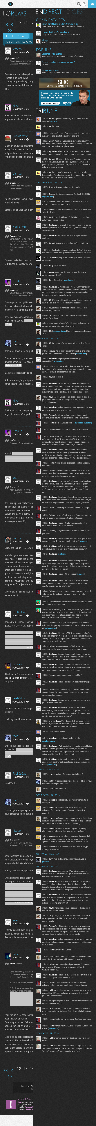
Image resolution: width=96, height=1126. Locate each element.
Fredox (17, 538)
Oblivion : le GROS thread (26, 41)
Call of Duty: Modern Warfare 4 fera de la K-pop (61, 24)
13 (25, 22)
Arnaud (17, 281)
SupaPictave (21, 136)
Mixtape (45, 40)
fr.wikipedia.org (51, 631)
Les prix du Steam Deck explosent (56, 32)
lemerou (18, 49)
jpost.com (62, 557)
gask (15, 920)
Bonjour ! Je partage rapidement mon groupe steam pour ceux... (65, 72)
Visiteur (18, 173)
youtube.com (69, 280)
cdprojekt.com (48, 196)
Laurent (18, 664)
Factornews (16, 35)
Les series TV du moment (52, 54)
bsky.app (53, 121)
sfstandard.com (59, 361)
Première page (6, 25)
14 (32, 22)
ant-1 (16, 477)
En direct (49, 11)
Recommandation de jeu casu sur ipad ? (58, 62)
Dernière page (10, 30)
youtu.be (46, 865)
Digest (76, 11)
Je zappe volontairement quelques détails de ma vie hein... (63, 43)
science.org (52, 768)
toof (15, 341)
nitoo (16, 954)
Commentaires (50, 19)
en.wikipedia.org (49, 744)
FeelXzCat (19, 612)
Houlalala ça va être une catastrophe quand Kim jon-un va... (64, 26)
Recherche (79, 4)
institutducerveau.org (51, 425)
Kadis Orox (20, 227)
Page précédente (12, 25)
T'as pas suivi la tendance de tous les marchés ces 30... (62, 34)
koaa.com (84, 544)
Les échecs (46, 64)
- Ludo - (17, 830)
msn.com (81, 577)
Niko (16, 105)
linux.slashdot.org (60, 331)
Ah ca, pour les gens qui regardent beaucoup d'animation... (63, 56)
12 (18, 22)
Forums (44, 49)
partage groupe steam (51, 70)
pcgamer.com (81, 353)
